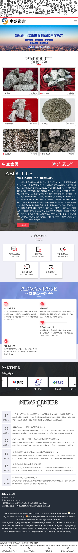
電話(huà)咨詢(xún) (68, 549)
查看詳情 (23, 225)
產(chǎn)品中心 (29, 549)
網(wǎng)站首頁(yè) (9, 549)
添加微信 (48, 549)
